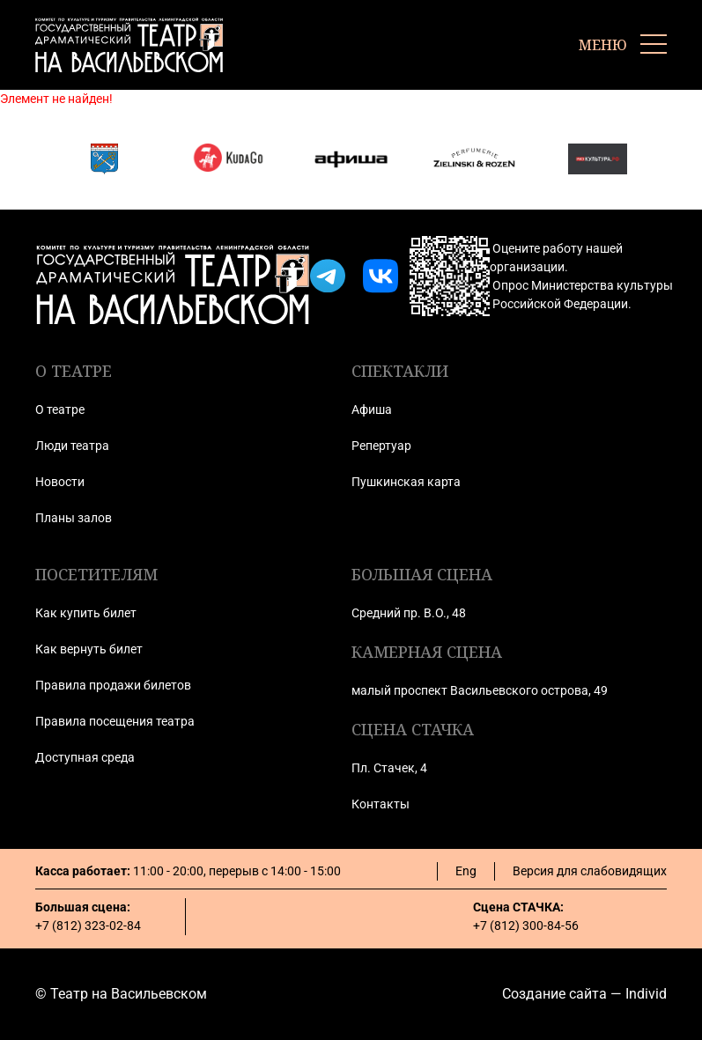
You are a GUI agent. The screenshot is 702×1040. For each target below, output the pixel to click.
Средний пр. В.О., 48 (408, 613)
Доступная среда (85, 757)
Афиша (371, 409)
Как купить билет (86, 613)
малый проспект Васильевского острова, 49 (479, 690)
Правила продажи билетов (113, 685)
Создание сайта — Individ (584, 993)
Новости (60, 482)
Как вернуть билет (89, 649)
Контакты (380, 804)
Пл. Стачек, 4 (389, 768)
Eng (466, 871)
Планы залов (73, 518)
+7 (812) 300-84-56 (526, 925)
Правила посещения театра (115, 721)
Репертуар (381, 446)
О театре (60, 409)
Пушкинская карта (406, 482)
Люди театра (72, 446)
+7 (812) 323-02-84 (88, 925)
